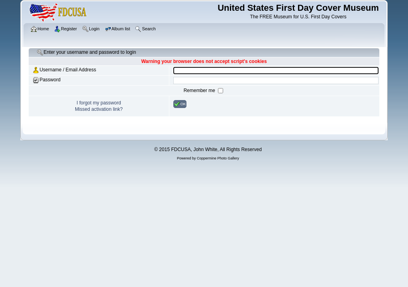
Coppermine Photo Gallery (218, 158)
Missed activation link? (99, 109)
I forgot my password (98, 103)
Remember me (200, 90)
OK (180, 104)
